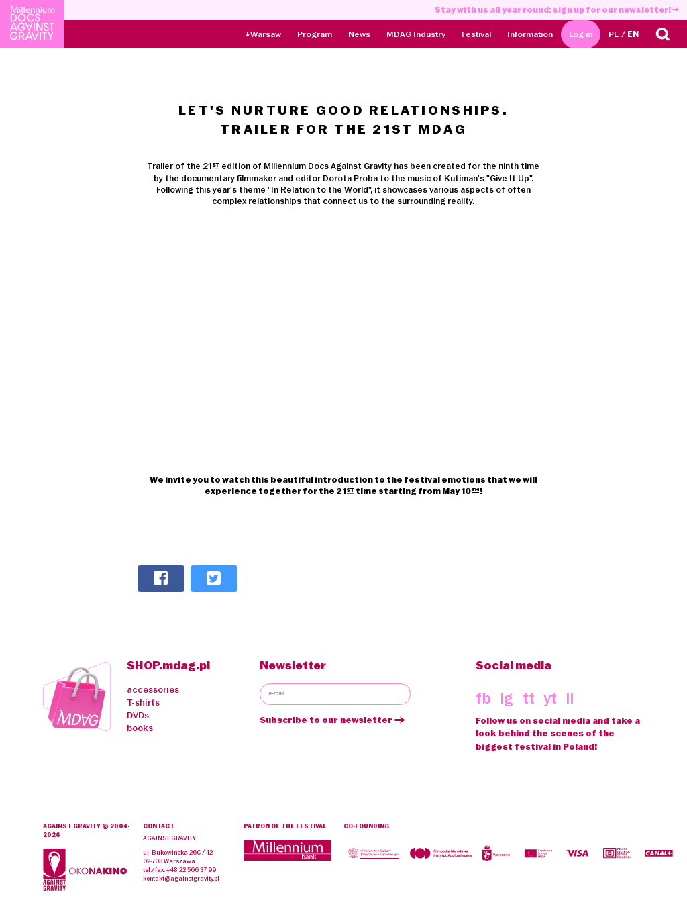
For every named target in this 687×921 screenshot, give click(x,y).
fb (483, 698)
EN (633, 34)
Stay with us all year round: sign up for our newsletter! (557, 10)
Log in (580, 34)
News (359, 34)
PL (614, 34)
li (570, 698)
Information (530, 34)
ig (506, 698)
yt (550, 698)
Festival (476, 34)
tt (529, 698)
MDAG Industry (415, 34)
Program (314, 34)
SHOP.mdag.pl (168, 665)
